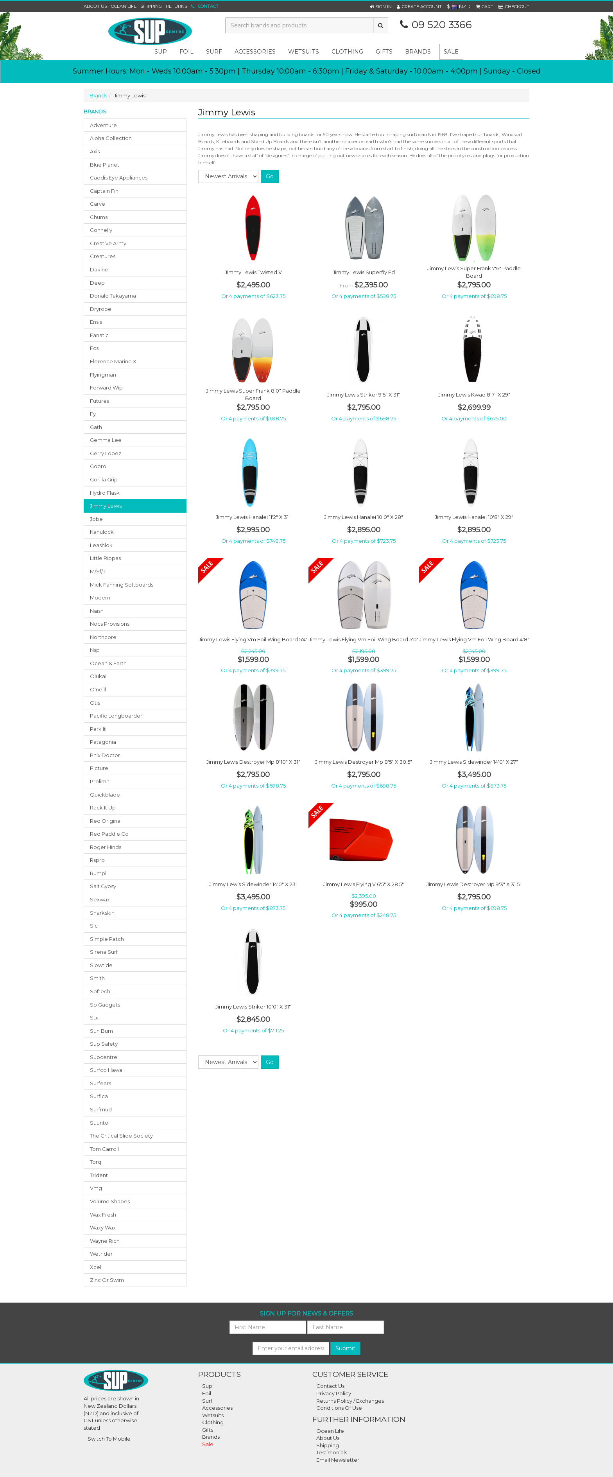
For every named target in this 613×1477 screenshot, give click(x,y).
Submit (345, 1348)
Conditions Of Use (339, 1408)
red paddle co (109, 834)
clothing (347, 51)
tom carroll (104, 1149)
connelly (101, 230)
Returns (176, 6)
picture (99, 768)
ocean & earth (108, 663)
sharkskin (102, 913)
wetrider (101, 1254)
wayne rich (105, 1241)
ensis (96, 322)
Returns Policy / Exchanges (350, 1401)
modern (100, 597)
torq (95, 1162)
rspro (97, 860)
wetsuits (303, 51)
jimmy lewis (106, 506)
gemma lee (106, 440)
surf (214, 51)
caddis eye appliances (118, 177)
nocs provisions (109, 624)
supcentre (103, 1057)
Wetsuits (213, 1415)
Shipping (151, 6)
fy (93, 414)
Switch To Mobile (109, 1439)
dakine (99, 269)
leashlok (101, 545)
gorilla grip (104, 479)
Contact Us (330, 1386)
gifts (384, 51)
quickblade (105, 794)
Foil (206, 1393)
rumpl (98, 873)
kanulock (102, 532)
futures (99, 401)
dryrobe (100, 309)
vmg (96, 1188)
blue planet (104, 165)
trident (99, 1175)
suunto (99, 1123)
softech (100, 991)
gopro (98, 466)
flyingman (103, 374)
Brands (418, 51)
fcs (94, 348)
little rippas (105, 558)
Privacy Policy (333, 1393)
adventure (103, 125)
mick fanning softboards (121, 584)
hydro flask (105, 493)
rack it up (103, 807)
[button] (381, 6)
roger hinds (105, 847)
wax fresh (103, 1214)
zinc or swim (107, 1280)
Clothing (213, 1422)
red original (106, 821)
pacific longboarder (116, 715)
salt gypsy (103, 886)
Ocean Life (123, 6)
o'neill (98, 689)
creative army (108, 243)
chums (99, 217)
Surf (207, 1401)
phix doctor (105, 755)
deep (97, 283)
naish (97, 611)
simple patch (107, 939)
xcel (95, 1267)
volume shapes (110, 1201)
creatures (102, 256)
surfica (99, 1096)
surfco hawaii (107, 1070)
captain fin (104, 191)
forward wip (106, 387)
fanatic (99, 335)
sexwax (100, 899)
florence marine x (113, 361)
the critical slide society (121, 1135)
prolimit (99, 781)
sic (94, 925)
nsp (95, 650)
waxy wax (103, 1227)
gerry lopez (105, 453)
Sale (451, 51)
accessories (255, 51)
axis (95, 151)
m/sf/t (98, 571)
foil (186, 51)
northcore (103, 637)
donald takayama (113, 296)
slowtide (101, 965)
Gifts (207, 1430)
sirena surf (104, 952)
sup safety (104, 1044)
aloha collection (111, 138)
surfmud (101, 1109)
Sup (207, 1386)
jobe (96, 519)
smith (97, 978)
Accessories (217, 1408)
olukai (98, 676)
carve (97, 204)
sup (160, 51)
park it (98, 729)
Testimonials (331, 1452)
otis (95, 703)
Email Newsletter (337, 1460)
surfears (100, 1083)
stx (94, 1017)
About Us (95, 6)
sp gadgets (105, 1004)
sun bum (101, 1031)
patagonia (103, 742)
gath (96, 427)
